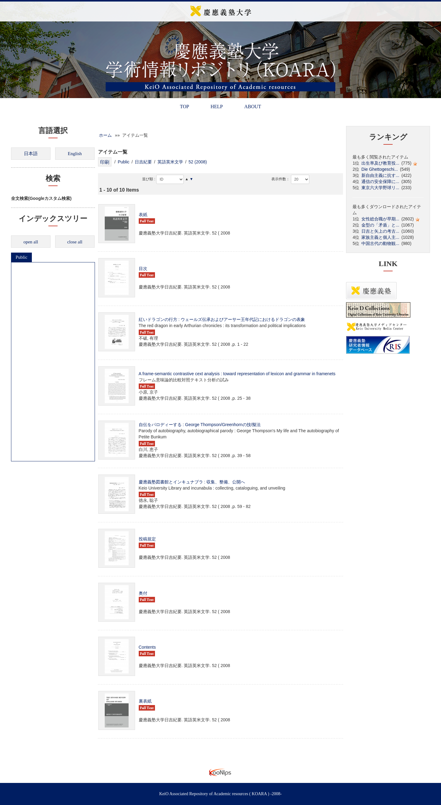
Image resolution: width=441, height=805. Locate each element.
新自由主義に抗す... (380, 175)
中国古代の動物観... (380, 243)
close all (74, 241)
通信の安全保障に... (380, 181)
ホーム (105, 135)
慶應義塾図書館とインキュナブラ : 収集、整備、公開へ (192, 481)
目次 (143, 268)
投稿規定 (147, 538)
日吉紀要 (143, 161)
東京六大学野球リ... (380, 187)
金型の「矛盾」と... (380, 225)
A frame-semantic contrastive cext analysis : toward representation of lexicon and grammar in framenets (237, 373)
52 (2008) (198, 161)
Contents (147, 647)
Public (21, 257)
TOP (184, 106)
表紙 (143, 214)
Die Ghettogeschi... (379, 169)
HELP (216, 106)
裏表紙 (145, 701)
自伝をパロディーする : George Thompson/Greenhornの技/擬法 (200, 424)
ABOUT (252, 106)
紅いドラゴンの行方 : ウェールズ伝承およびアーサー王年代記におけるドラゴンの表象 (222, 319)
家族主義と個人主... (380, 237)
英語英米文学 (170, 161)
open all (30, 241)
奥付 (143, 593)
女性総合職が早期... (380, 218)
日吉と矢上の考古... (380, 231)
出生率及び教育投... (380, 163)
